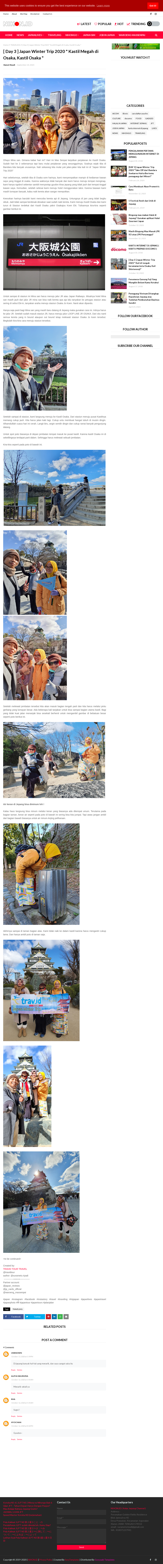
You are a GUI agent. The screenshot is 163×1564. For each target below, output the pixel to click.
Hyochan (16, 1422)
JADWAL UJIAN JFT (13, 1512)
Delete (19, 1370)
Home (6, 14)
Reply (13, 1370)
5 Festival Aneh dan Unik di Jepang (142, 202)
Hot (119, 24)
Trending (136, 24)
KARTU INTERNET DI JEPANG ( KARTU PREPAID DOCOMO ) (144, 247)
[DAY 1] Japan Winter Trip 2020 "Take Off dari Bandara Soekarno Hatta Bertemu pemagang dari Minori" (143, 172)
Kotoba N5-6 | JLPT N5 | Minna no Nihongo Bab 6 (27, 1502)
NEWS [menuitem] (20, 35)
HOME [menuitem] (9, 35)
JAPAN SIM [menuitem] (89, 35)
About (14, 14)
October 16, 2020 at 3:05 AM (22, 1380)
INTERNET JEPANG (139, 123)
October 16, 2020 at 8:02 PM (22, 1426)
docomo (128, 118)
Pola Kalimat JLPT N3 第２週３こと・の (23, 1522)
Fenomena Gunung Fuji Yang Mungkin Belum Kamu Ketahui (144, 281)
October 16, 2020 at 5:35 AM (22, 1403)
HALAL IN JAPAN (119, 123)
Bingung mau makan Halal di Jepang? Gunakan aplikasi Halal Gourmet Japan (144, 218)
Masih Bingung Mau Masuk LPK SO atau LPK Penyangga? (144, 233)
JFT (152, 123)
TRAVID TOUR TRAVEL (15, 1269)
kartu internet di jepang (138, 128)
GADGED (149, 118)
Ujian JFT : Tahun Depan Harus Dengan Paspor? (26, 1505)
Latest (84, 24)
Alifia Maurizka (19, 1376)
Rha (13, 1399)
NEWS (115, 133)
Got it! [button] (152, 5)
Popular (102, 24)
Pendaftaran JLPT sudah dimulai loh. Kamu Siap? (27, 1525)
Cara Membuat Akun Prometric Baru (144, 188)
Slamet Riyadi (9, 65)
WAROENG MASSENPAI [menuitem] (132, 35)
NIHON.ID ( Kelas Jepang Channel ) (128, 1508)
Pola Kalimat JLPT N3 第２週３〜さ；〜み (24, 1528)
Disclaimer (35, 14)
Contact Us (47, 14)
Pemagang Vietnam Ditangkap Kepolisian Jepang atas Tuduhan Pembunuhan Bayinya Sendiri (144, 298)
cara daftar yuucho (140, 113)
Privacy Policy (46, 1559)
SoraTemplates (72, 1559)
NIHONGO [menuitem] (71, 35)
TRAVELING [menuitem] (54, 35)
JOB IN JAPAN (118, 128)
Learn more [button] (103, 5)
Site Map (23, 14)
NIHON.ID (33, 1559)
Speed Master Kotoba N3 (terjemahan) (22, 1515)
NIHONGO (126, 133)
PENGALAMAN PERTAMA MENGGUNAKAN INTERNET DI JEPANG (144, 154)
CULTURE (116, 118)
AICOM (115, 113)
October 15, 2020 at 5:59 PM (22, 1356)
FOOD (138, 118)
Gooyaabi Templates (104, 1559)
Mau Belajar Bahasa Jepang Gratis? (20, 1508)
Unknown (16, 1353)
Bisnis (125, 113)
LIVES (154, 128)
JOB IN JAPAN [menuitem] (107, 35)
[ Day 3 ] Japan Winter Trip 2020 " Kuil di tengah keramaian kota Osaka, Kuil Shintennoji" (142, 264)
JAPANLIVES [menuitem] (35, 35)
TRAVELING (16, 45)
